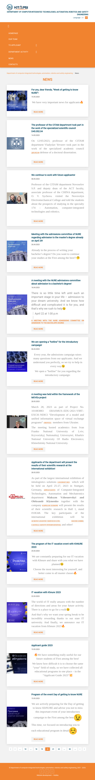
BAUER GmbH (77, 522)
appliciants (49, 491)
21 (53, 754)
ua (83, 18)
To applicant (14, 45)
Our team (12, 39)
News (10, 58)
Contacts (13, 64)
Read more (38, 112)
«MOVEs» (48, 424)
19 (42, 754)
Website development (44, 775)
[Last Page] (84, 754)
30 (70, 754)
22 (59, 754)
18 (36, 754)
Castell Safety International (46, 526)
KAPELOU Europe (50, 506)
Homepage (13, 33)
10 (25, 754)
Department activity (18, 52)
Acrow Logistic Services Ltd (46, 522)
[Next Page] (80, 754)
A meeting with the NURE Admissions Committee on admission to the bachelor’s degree (58, 322)
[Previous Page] (15, 754)
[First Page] (10, 754)
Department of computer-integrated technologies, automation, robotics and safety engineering (40, 73)
